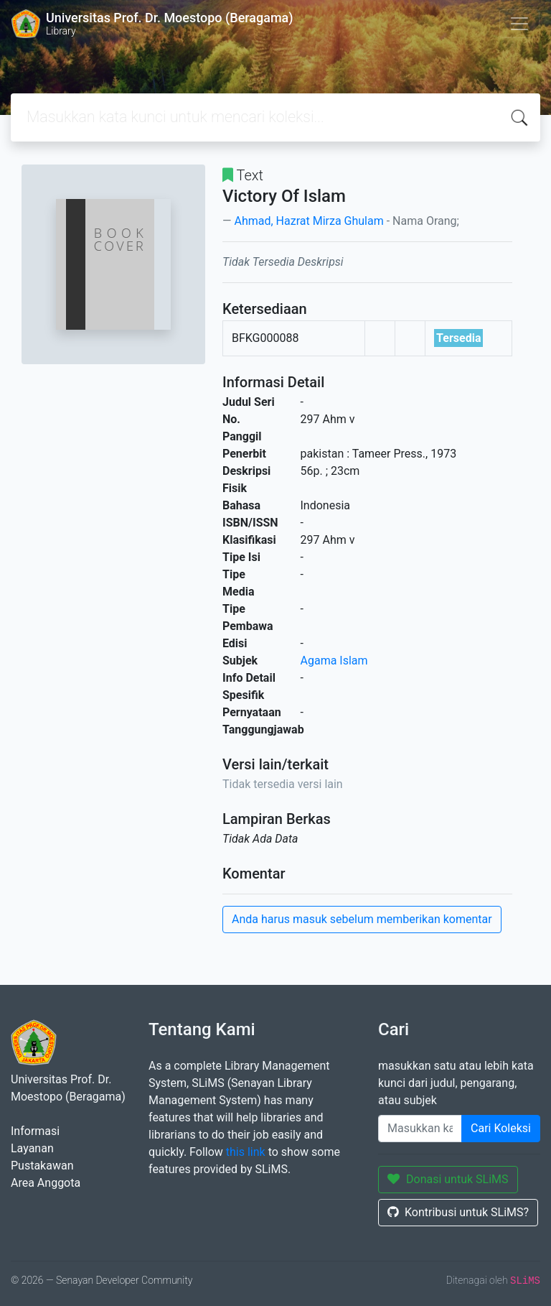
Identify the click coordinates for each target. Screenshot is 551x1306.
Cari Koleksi (501, 1128)
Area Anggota (45, 1183)
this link (245, 1152)
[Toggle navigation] (519, 23)
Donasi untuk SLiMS (448, 1179)
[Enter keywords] (420, 1128)
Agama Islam (334, 660)
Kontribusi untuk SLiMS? (458, 1212)
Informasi (35, 1131)
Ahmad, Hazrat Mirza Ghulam (308, 221)
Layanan (32, 1148)
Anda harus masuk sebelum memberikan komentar (362, 919)
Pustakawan (42, 1165)
